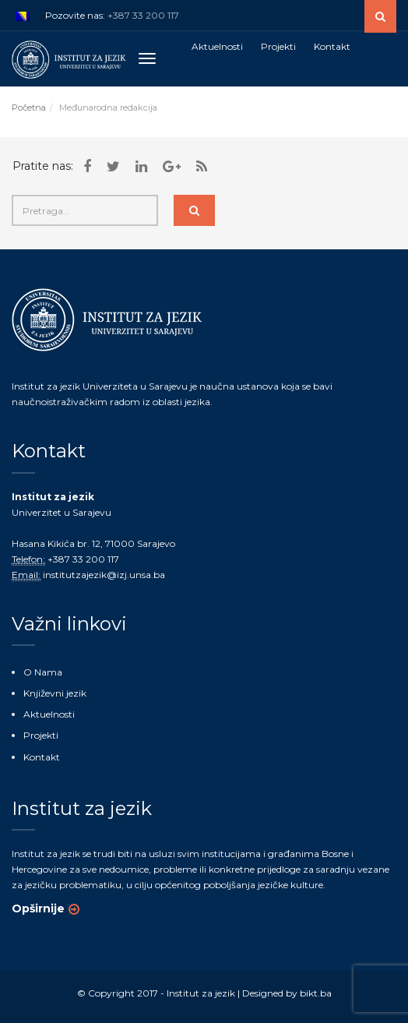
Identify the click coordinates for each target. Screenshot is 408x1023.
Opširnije (38, 908)
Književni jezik (54, 693)
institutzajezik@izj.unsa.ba (104, 574)
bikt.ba (316, 993)
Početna (29, 107)
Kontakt (41, 757)
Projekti (40, 735)
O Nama (42, 672)
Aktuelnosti (49, 714)
